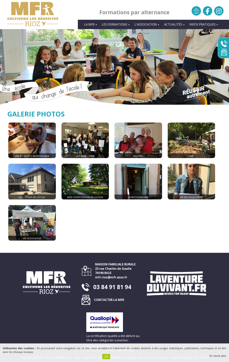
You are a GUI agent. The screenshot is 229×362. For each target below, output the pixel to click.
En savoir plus (217, 355)
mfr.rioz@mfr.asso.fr (111, 277)
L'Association (146, 24)
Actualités (174, 24)
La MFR (90, 24)
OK (106, 356)
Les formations (116, 24)
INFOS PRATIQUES (203, 24)
